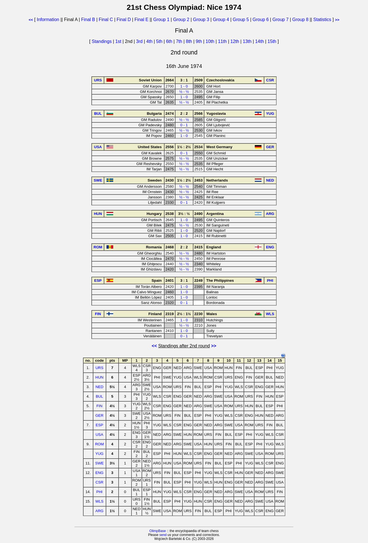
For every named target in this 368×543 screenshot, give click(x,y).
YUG (99, 454)
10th (211, 41)
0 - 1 (184, 125)
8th (189, 41)
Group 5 (241, 19)
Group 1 (161, 19)
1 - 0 (184, 86)
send (162, 535)
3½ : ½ (184, 214)
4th (150, 41)
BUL (99, 396)
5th (160, 41)
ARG (99, 511)
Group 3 (201, 19)
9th (199, 41)
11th (223, 41)
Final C (106, 19)
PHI (99, 492)
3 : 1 (184, 80)
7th (180, 41)
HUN (99, 377)
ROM (99, 444)
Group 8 (300, 19)
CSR (99, 482)
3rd (140, 41)
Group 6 (261, 19)
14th (260, 41)
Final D (124, 19)
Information (48, 19)
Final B (88, 19)
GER (99, 415)
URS (99, 368)
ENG (99, 473)
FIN (99, 406)
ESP (99, 425)
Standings (102, 41)
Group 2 (181, 19)
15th (273, 41)
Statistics (322, 19)
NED (99, 387)
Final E (142, 19)
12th (235, 41)
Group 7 (280, 19)
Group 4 (221, 19)
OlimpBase (157, 531)
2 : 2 (184, 113)
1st (118, 41)
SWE (99, 463)
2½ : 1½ (184, 314)
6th (169, 41)
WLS (99, 501)
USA (99, 434)
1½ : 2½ (184, 147)
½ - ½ (184, 92)
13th (248, 41)
